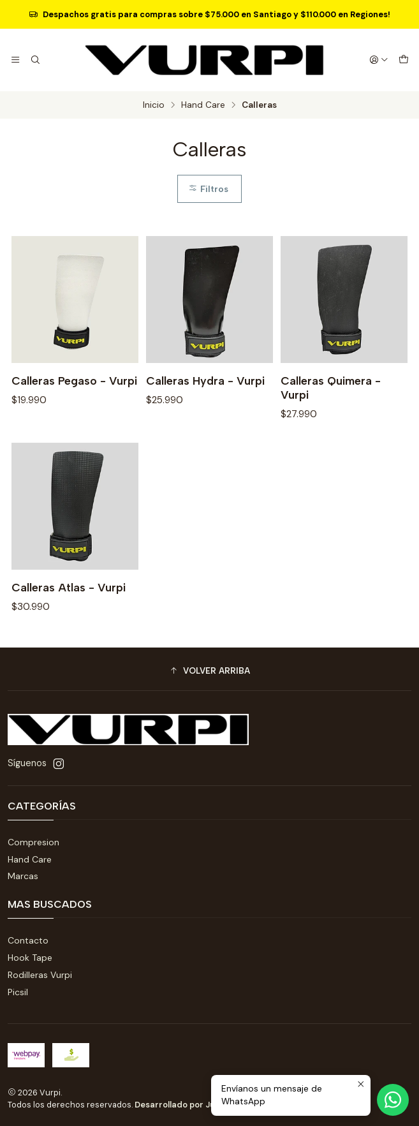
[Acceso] (379, 60)
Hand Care (203, 105)
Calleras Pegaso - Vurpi (74, 380)
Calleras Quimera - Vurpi (331, 387)
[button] (209, 670)
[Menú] (15, 60)
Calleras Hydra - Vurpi (205, 380)
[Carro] (403, 60)
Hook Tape (30, 957)
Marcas (23, 876)
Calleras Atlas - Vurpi (68, 630)
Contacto (28, 940)
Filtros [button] (208, 189)
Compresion (33, 842)
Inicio (154, 105)
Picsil (18, 992)
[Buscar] (34, 60)
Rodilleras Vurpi (40, 975)
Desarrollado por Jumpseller (192, 1104)
